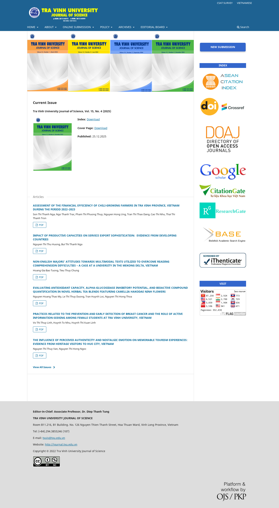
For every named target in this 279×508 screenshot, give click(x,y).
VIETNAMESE (244, 3)
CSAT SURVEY (224, 3)
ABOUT (49, 27)
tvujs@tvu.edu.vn (54, 438)
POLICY (105, 27)
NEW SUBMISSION (223, 47)
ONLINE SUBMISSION (77, 27)
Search (243, 27)
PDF (41, 225)
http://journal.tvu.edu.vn (61, 444)
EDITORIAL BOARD (153, 27)
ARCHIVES (125, 27)
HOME (31, 27)
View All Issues (42, 367)
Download (93, 119)
